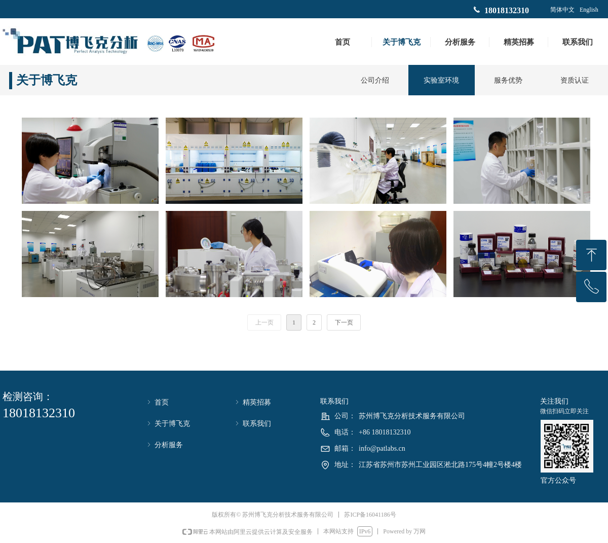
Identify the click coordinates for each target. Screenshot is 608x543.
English (589, 9)
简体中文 (562, 9)
